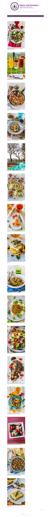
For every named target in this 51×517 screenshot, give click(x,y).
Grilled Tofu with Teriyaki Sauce (13, 140)
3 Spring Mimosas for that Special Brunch (15, 79)
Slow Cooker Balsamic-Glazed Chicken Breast (15, 383)
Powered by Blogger (25, 513)
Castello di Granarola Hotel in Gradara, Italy (16, 170)
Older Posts (42, 509)
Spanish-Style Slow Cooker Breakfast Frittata (16, 231)
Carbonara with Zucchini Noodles (13, 292)
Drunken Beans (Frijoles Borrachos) (14, 475)
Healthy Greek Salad (11, 353)
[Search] (43, 2)
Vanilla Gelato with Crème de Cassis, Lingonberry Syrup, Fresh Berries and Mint (15, 444)
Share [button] (7, 80)
